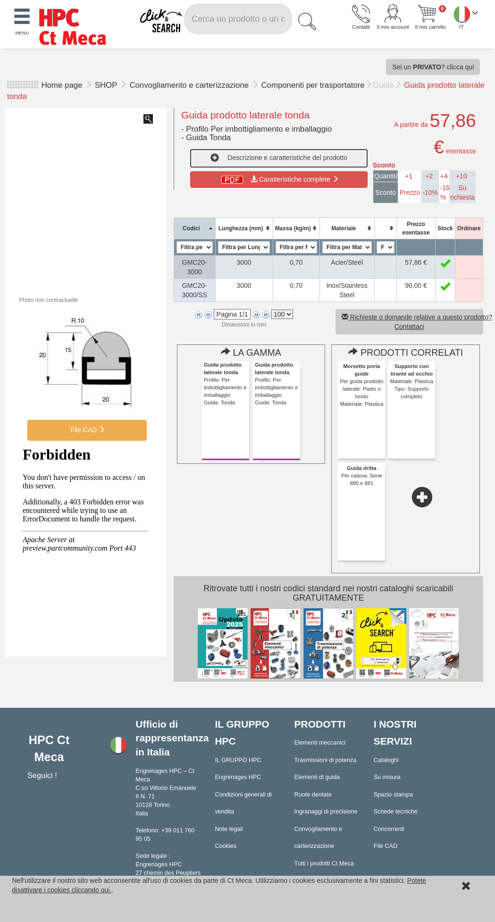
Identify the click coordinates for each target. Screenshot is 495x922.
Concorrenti (389, 829)
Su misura (387, 777)
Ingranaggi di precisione (326, 811)
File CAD (87, 430)
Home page (62, 85)
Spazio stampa (393, 794)
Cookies (225, 846)
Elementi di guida (317, 777)
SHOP (107, 85)
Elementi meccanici (320, 742)
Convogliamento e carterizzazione (190, 85)
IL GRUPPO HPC (238, 760)
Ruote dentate (313, 794)
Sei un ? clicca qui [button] (433, 67)
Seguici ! (43, 775)
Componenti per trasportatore (313, 85)
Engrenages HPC (238, 777)
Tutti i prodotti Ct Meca (324, 863)
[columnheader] (194, 228)
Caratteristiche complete (279, 179)
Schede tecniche (396, 811)
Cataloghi (386, 760)
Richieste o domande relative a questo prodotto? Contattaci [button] (412, 321)
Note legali (229, 829)
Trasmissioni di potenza (325, 760)
